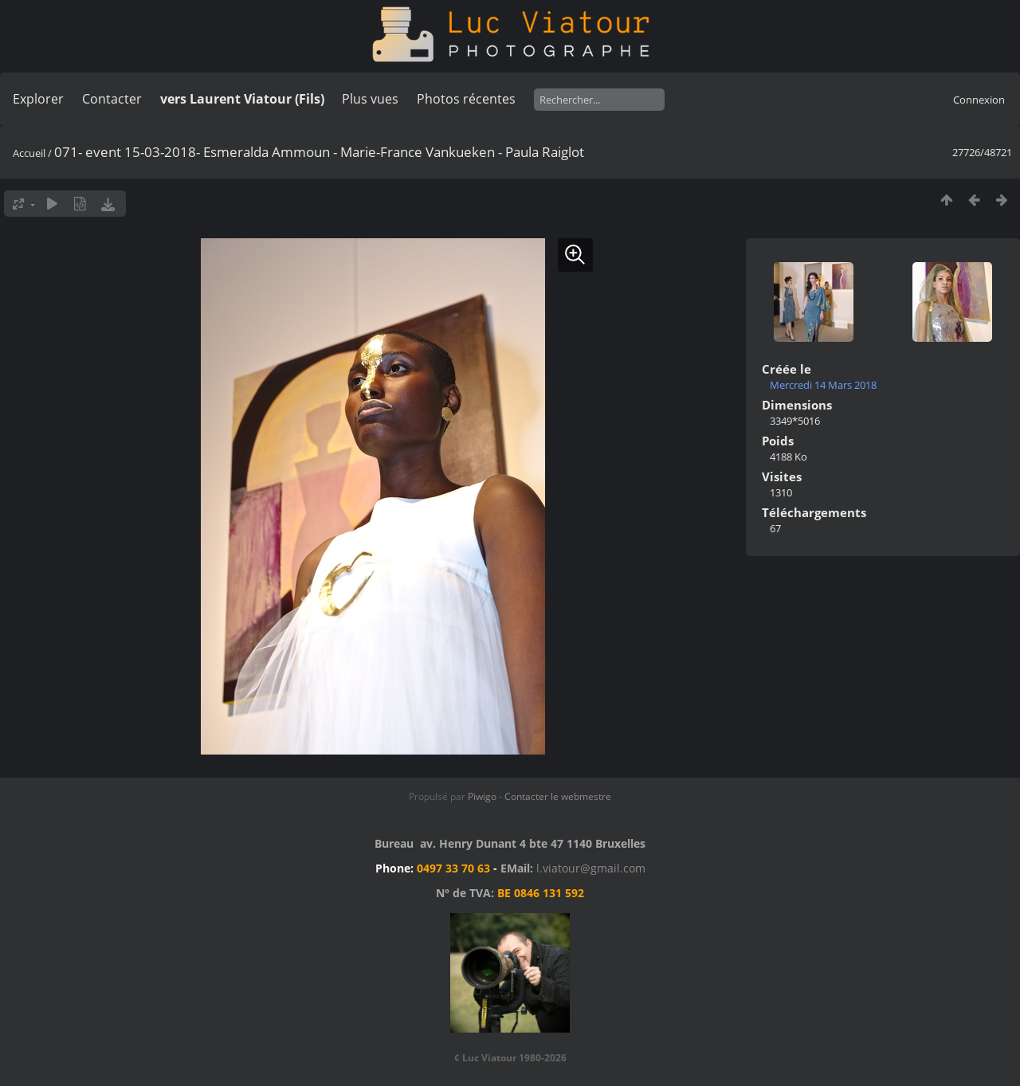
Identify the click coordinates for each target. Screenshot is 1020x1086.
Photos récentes (466, 99)
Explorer (38, 99)
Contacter (112, 99)
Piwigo (482, 796)
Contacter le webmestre (557, 796)
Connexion (979, 99)
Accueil (29, 153)
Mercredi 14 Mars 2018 (823, 385)
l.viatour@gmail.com (590, 868)
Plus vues (370, 99)
